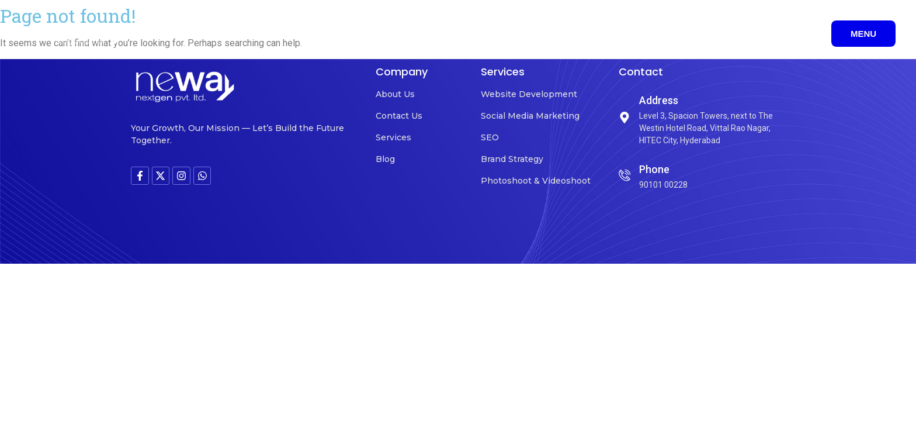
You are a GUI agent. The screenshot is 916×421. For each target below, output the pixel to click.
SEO (490, 137)
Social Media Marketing (530, 116)
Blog (385, 159)
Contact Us (399, 116)
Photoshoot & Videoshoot (536, 180)
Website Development (529, 94)
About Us (395, 94)
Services (393, 137)
